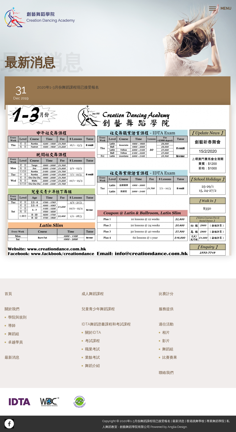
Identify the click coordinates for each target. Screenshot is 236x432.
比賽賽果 (169, 357)
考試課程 (92, 341)
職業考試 (92, 349)
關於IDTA (93, 332)
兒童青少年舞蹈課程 (98, 309)
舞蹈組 (13, 334)
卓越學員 (15, 342)
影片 (166, 341)
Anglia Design (177, 427)
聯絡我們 (166, 372)
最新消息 (12, 357)
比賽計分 (166, 294)
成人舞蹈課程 (93, 294)
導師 (11, 325)
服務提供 (166, 309)
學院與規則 (17, 317)
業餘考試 (92, 357)
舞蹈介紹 (92, 365)
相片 (166, 332)
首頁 (8, 294)
